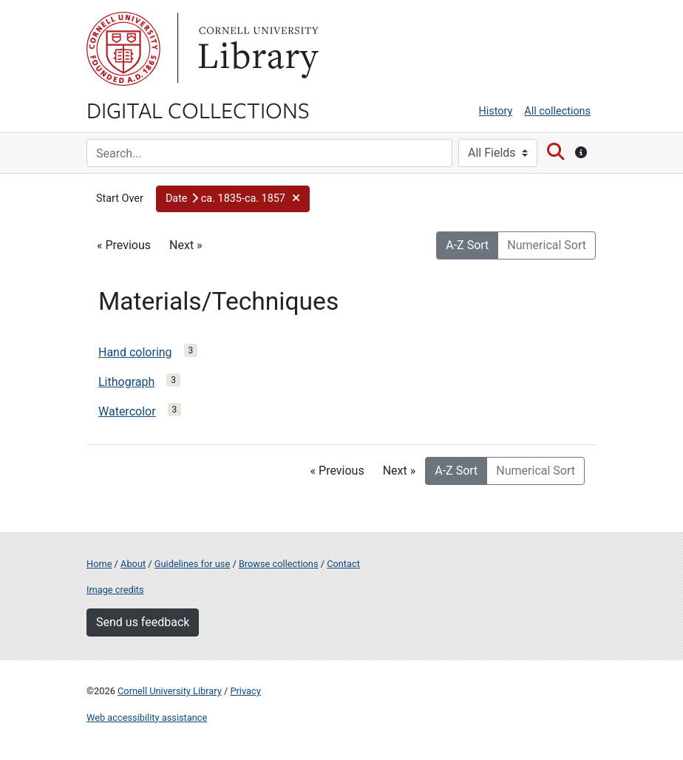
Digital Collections (198, 109)
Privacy (245, 690)
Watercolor (127, 411)
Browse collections (279, 563)
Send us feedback (142, 622)
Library (256, 49)
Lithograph (126, 382)
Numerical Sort (546, 245)
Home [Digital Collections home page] (99, 563)
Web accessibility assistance (146, 717)
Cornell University (123, 49)
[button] (233, 199)
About (133, 563)
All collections (557, 111)
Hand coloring (135, 352)
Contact (343, 563)
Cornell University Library (170, 690)
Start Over (119, 198)
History (496, 111)
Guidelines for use (192, 563)
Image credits (115, 589)
